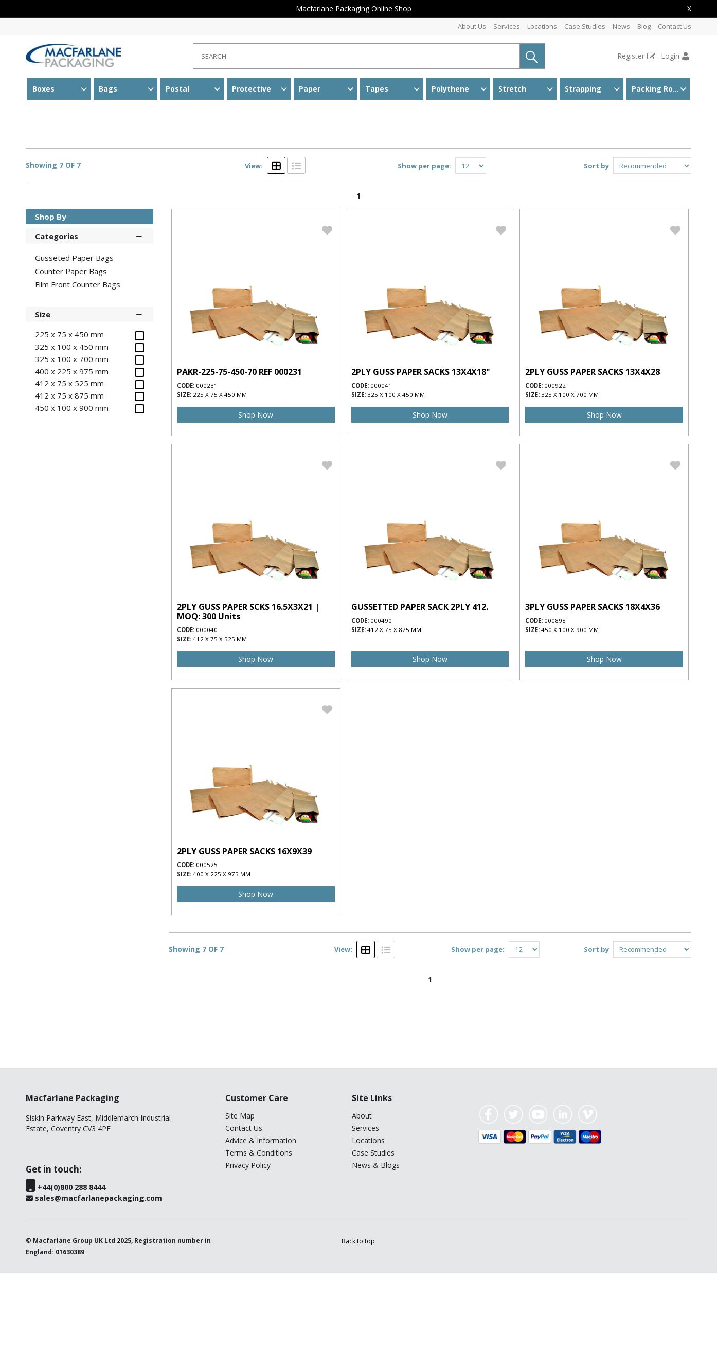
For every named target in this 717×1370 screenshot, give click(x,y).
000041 (381, 482)
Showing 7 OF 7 (53, 262)
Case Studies (584, 26)
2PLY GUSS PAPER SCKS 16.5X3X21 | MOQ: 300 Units (248, 708)
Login (670, 56)
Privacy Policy (248, 1262)
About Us (472, 26)
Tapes (376, 89)
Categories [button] (89, 332)
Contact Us (674, 26)
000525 (207, 962)
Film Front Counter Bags (77, 381)
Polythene (450, 89)
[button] (532, 56)
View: (254, 262)
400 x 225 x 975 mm (221, 971)
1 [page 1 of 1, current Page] (358, 293)
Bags (108, 89)
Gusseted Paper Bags (163, 120)
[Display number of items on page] (470, 263)
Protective (251, 89)
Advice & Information (260, 1237)
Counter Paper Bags (71, 368)
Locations (542, 26)
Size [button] (89, 411)
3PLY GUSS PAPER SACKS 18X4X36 (592, 704)
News (621, 26)
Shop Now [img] (255, 512)
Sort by (596, 262)
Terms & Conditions (258, 1250)
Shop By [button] (50, 314)
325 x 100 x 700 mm (570, 492)
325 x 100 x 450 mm (396, 492)
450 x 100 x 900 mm (570, 727)
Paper (309, 89)
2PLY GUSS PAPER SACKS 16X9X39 (244, 948)
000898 (555, 718)
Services (506, 26)
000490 (381, 718)
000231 (207, 482)
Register (630, 56)
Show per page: (424, 262)
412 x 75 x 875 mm (394, 727)
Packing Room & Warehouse (661, 89)
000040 (207, 727)
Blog (644, 26)
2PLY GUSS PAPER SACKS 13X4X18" (420, 469)
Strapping (583, 89)
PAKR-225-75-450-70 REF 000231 (239, 469)
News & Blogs (376, 1262)
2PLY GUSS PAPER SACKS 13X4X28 (592, 469)
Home (37, 120)
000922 (555, 482)
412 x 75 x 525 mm (220, 736)
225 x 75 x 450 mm (220, 492)
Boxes (43, 89)
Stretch (512, 89)
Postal (177, 89)
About (362, 1213)
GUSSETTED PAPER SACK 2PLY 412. (419, 704)
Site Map (240, 1213)
